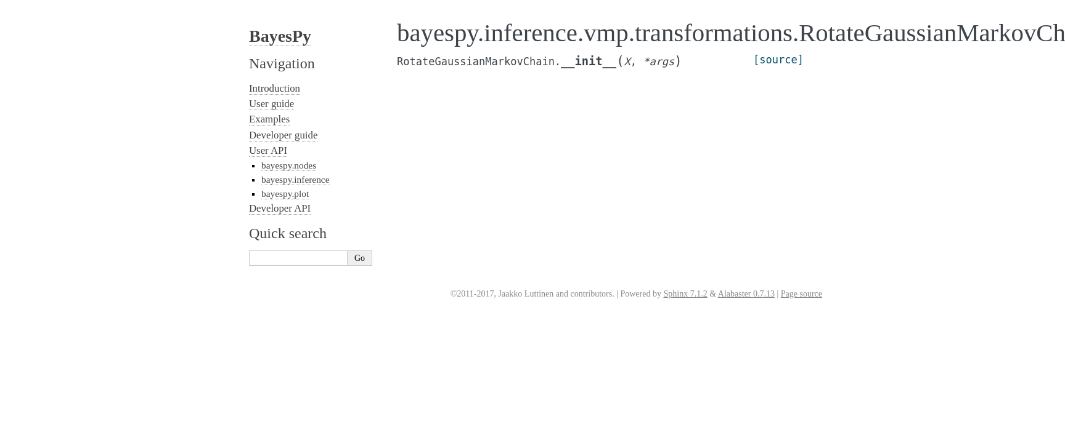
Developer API (280, 208)
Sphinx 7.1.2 (685, 293)
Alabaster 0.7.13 (746, 293)
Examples (269, 119)
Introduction (274, 88)
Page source (801, 293)
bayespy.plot (285, 193)
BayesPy (280, 36)
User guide (271, 104)
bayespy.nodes (288, 165)
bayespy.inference (295, 179)
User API (268, 150)
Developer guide (283, 135)
